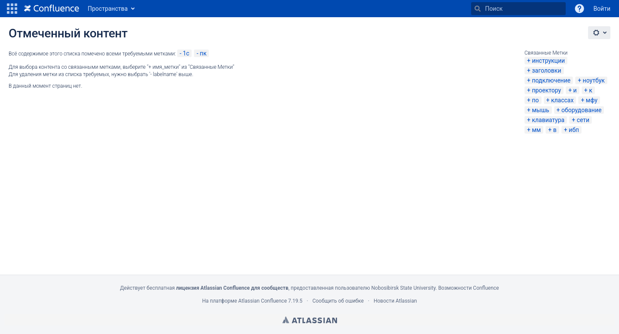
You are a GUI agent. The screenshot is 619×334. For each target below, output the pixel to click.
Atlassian (309, 319)
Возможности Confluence (468, 288)
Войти (601, 8)
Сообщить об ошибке (338, 301)
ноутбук (594, 80)
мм (536, 129)
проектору (546, 90)
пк (203, 53)
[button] (12, 8)
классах (562, 100)
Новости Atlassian (395, 301)
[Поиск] (477, 8)
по (535, 100)
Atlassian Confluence (262, 301)
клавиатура (548, 119)
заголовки (546, 70)
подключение (551, 80)
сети (583, 119)
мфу (592, 100)
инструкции (548, 60)
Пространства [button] (108, 8)
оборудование (581, 110)
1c (186, 53)
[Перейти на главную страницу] (51, 8)
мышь (540, 110)
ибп (574, 129)
